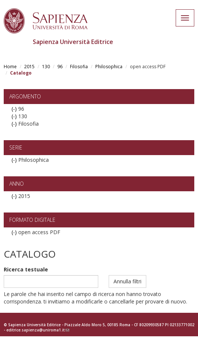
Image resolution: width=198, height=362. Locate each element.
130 (46, 66)
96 (60, 66)
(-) (15, 108)
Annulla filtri (127, 281)
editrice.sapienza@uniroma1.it (37, 330)
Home (10, 66)
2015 (29, 66)
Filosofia (79, 66)
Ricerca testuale (26, 269)
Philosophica (108, 66)
